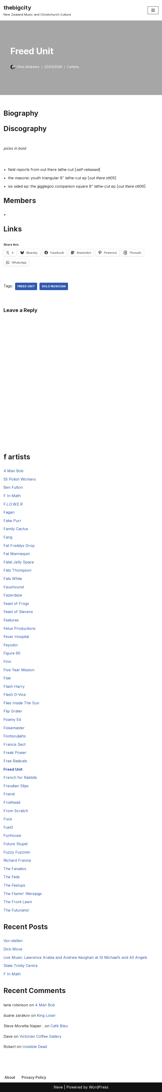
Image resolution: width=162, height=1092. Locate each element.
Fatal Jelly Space (18, 562)
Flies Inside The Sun (21, 703)
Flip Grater (12, 711)
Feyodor (10, 645)
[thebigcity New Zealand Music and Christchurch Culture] (37, 10)
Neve (58, 1087)
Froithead (11, 802)
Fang (7, 537)
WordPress (98, 1087)
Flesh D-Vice (14, 694)
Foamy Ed (12, 719)
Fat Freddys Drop (19, 545)
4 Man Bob (13, 470)
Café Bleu (59, 1026)
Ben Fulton (13, 487)
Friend (9, 794)
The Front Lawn (17, 901)
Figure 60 (11, 653)
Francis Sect (14, 744)
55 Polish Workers (19, 479)
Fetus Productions (19, 628)
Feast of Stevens (18, 611)
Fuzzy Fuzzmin (16, 852)
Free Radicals (15, 761)
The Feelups (14, 885)
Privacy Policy (34, 1077)
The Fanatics (14, 868)
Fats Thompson (17, 570)
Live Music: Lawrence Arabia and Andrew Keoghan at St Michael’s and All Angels (75, 957)
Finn (7, 661)
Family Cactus (15, 528)
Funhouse (12, 835)
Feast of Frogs (16, 603)
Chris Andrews (28, 67)
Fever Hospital (16, 636)
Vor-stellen (13, 940)
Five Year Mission (18, 670)
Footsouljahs (14, 736)
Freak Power (14, 752)
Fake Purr (12, 520)
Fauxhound (13, 587)
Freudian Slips (16, 785)
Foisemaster (14, 728)
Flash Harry (14, 686)
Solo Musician (54, 286)
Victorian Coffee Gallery (40, 1036)
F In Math (12, 495)
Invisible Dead (35, 1046)
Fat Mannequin (16, 553)
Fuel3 (8, 827)
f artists (73, 67)
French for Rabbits (20, 777)
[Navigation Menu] (153, 10)
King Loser (46, 1015)
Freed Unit (26, 286)
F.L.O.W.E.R (13, 504)
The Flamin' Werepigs (22, 893)
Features (11, 620)
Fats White (12, 578)
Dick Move (12, 949)
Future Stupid (15, 843)
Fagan (8, 512)
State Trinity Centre (20, 965)
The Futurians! (16, 910)
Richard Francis (17, 860)
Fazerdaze (12, 595)
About (9, 1077)
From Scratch (15, 810)
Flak (7, 678)
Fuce (7, 819)
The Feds (11, 877)
